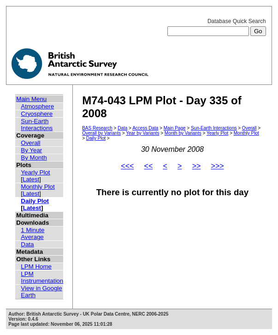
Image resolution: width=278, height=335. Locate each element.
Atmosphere (37, 106)
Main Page (175, 128)
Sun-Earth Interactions (37, 125)
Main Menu (31, 99)
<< (148, 166)
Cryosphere (37, 113)
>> (196, 166)
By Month (34, 157)
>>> (217, 166)
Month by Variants (183, 133)
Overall (30, 142)
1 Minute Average (32, 233)
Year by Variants (142, 133)
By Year (31, 150)
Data (27, 244)
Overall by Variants (101, 133)
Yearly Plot (35, 172)
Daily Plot (35, 200)
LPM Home (36, 266)
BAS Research (97, 128)
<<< (127, 166)
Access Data (145, 128)
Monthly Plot (37, 186)
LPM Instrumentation (42, 277)
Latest (31, 179)
